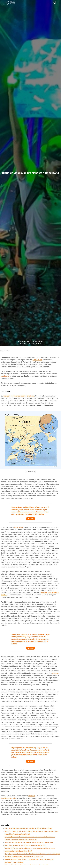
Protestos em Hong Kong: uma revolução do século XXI (24, 857)
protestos (55, 673)
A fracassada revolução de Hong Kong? (18, 851)
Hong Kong (18, 527)
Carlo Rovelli (37, 360)
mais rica (31, 796)
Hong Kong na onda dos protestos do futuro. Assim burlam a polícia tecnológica (32, 854)
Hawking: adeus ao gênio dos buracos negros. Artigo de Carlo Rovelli (29, 842)
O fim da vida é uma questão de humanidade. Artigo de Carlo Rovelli (28, 828)
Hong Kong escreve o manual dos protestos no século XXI (25, 845)
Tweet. (30, 518)
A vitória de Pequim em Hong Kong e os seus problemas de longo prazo (30, 848)
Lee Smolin (5, 376)
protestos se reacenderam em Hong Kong (18, 396)
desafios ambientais (8, 798)
